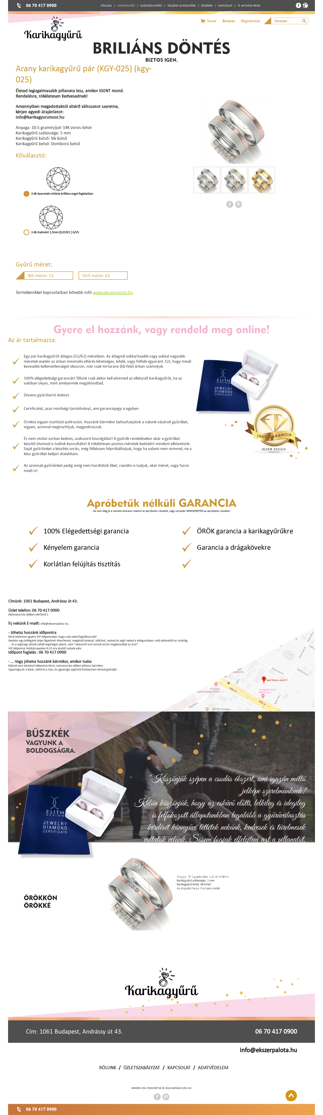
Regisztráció (250, 21)
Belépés (229, 21)
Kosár (211, 21)
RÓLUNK (107, 1068)
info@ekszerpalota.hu (268, 1050)
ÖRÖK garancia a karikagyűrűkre (245, 530)
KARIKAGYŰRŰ (126, 5)
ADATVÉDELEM (213, 1068)
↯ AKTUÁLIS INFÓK (249, 5)
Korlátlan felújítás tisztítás (82, 563)
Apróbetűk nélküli (161, 502)
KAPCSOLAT (225, 5)
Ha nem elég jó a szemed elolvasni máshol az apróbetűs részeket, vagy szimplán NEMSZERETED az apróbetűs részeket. (161, 511)
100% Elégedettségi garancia (86, 530)
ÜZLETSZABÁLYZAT (141, 1068)
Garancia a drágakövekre (234, 547)
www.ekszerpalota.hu (113, 292)
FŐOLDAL (106, 5)
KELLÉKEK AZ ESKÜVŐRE (182, 5)
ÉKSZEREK (207, 5)
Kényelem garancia (71, 547)
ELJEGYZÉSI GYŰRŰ (151, 5)
